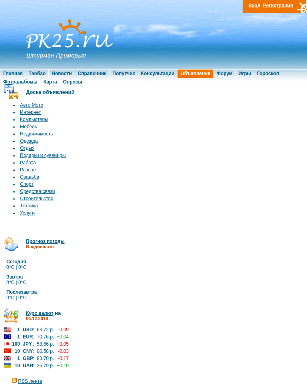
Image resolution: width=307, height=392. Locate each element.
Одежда (29, 141)
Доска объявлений (50, 92)
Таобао (37, 73)
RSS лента (30, 381)
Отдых (27, 148)
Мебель (28, 126)
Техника (29, 206)
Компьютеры (34, 119)
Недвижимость (36, 134)
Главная (13, 73)
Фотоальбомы (20, 82)
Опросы (72, 82)
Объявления (195, 73)
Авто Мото (31, 105)
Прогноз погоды (45, 241)
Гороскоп (268, 73)
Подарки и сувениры (43, 155)
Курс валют (40, 313)
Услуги (27, 213)
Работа (28, 162)
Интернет (30, 112)
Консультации (158, 73)
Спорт (27, 184)
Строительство (37, 198)
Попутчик (123, 73)
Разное (28, 170)
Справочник (92, 73)
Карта (50, 82)
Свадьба (29, 177)
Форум (225, 73)
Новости (62, 73)
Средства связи (37, 191)
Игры (245, 73)
